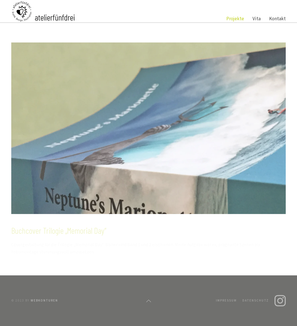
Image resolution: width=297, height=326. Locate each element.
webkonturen (44, 300)
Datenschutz (255, 300)
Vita (257, 18)
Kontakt (277, 18)
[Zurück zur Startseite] (45, 11)
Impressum (226, 300)
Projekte (235, 18)
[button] (149, 301)
